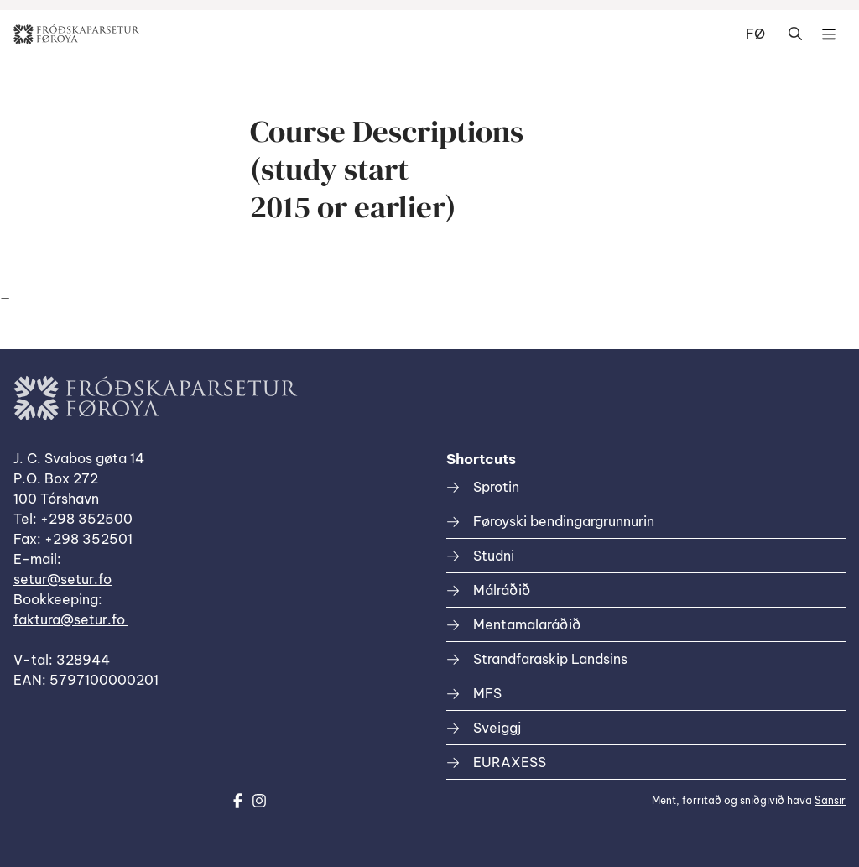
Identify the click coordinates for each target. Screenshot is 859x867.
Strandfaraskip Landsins (550, 658)
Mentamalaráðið (526, 624)
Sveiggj (497, 727)
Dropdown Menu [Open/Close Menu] (829, 34)
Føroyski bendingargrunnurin (563, 521)
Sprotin (496, 486)
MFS (487, 693)
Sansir (830, 800)
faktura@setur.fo (70, 619)
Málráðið (501, 590)
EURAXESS (509, 762)
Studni (493, 555)
